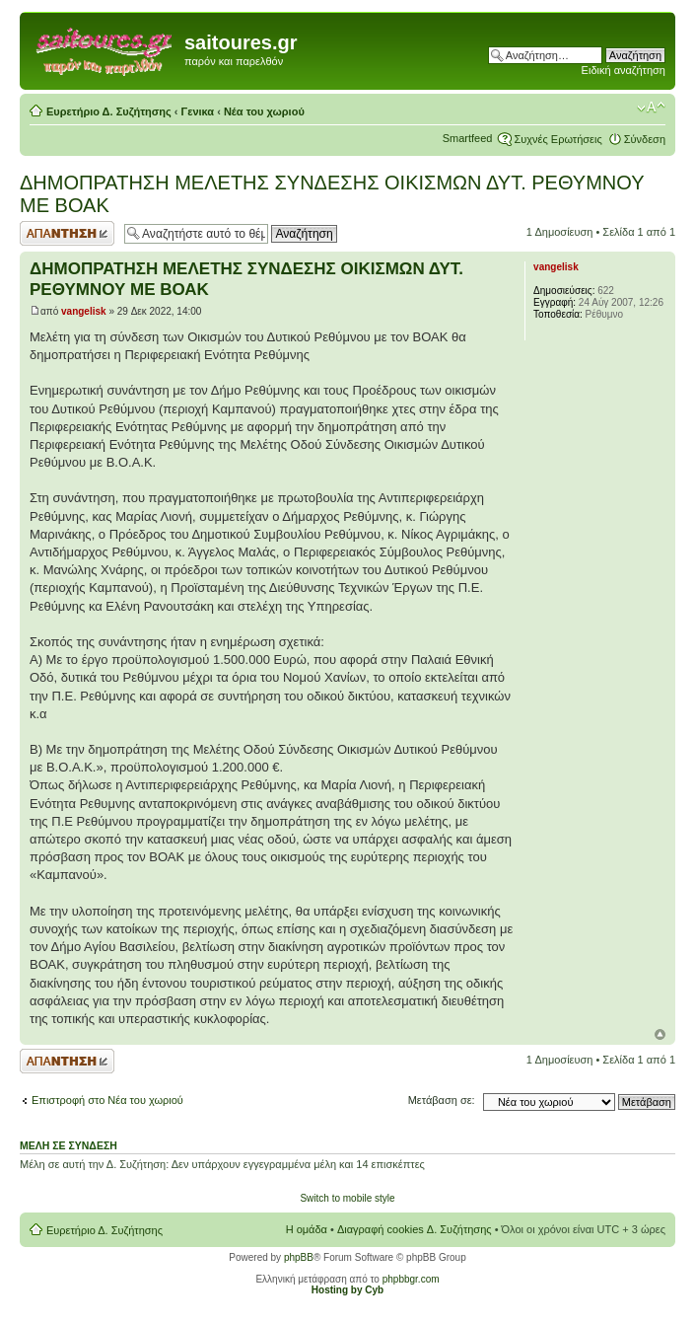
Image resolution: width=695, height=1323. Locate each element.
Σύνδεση (644, 139)
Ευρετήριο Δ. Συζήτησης (109, 111)
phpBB (298, 1257)
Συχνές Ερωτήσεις (557, 139)
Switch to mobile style (347, 1198)
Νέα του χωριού (264, 111)
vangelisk (83, 311)
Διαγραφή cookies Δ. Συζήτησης (414, 1229)
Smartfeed (468, 138)
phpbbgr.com (411, 1279)
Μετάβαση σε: (441, 1100)
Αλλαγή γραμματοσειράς (651, 107)
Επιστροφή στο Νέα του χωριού (107, 1100)
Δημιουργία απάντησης (67, 233)
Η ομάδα (306, 1229)
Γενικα (198, 111)
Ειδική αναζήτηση (623, 70)
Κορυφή (660, 1034)
